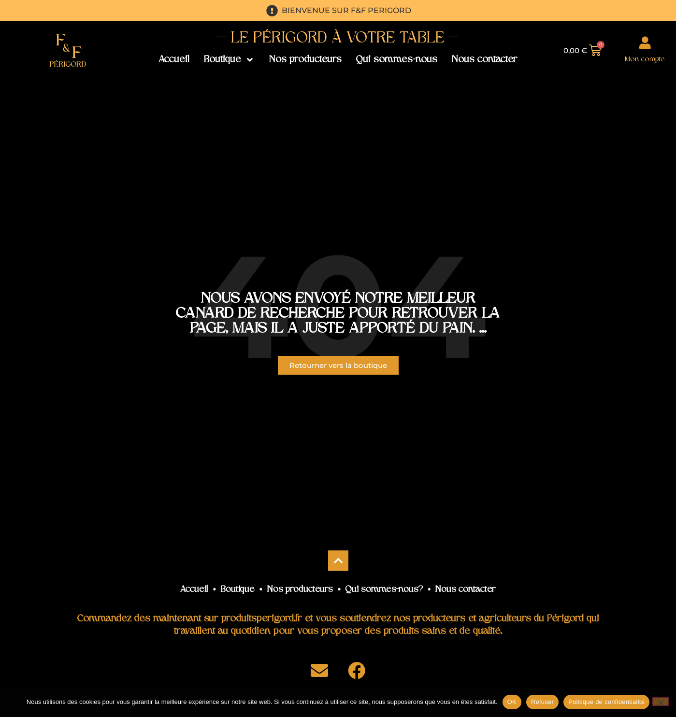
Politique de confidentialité (606, 701)
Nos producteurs (300, 590)
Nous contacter (465, 590)
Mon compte (645, 59)
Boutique (238, 590)
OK (512, 701)
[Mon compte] (644, 42)
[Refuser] (660, 701)
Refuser (542, 701)
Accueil (194, 590)
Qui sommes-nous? (384, 590)
